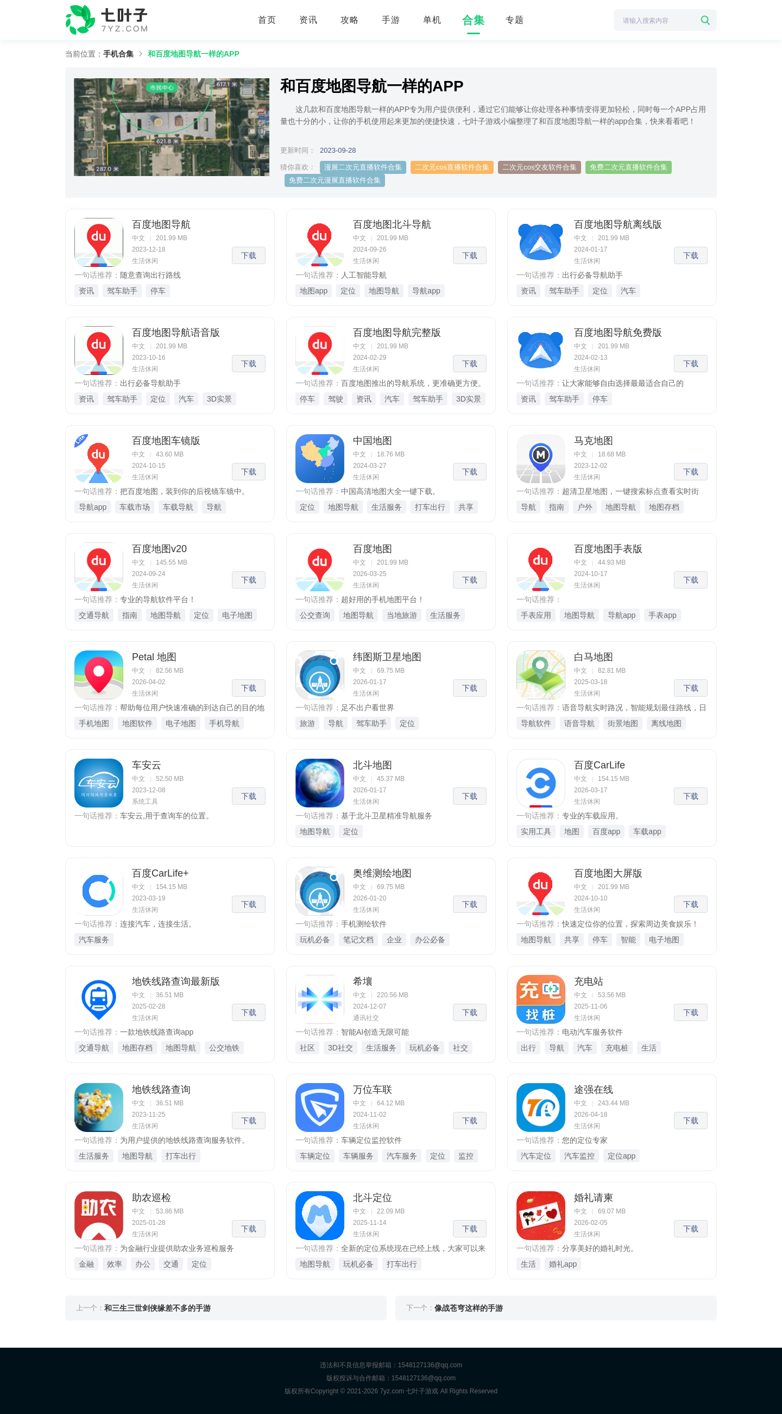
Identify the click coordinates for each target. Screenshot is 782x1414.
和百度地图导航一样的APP (193, 53)
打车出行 (430, 507)
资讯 (308, 19)
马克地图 (593, 440)
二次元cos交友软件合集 (539, 167)
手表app (662, 615)
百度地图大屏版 (608, 873)
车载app (647, 831)
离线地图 (666, 723)
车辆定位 (315, 1156)
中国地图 (372, 440)
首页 (267, 19)
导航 (214, 507)
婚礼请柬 (593, 1197)
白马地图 (593, 657)
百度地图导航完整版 (397, 332)
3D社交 (340, 1047)
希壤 (363, 981)
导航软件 (536, 723)
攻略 (349, 19)
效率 (114, 1264)
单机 (432, 19)
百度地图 (372, 548)
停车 (158, 290)
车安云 (146, 765)
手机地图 (94, 723)
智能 (628, 939)
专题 (515, 19)
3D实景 (219, 399)
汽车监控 (579, 1156)
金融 (86, 1264)
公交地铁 (224, 1047)
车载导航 (178, 507)
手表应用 (536, 615)
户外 (584, 507)
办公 (142, 1264)
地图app (313, 290)
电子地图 (237, 615)
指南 (556, 507)
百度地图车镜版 (166, 440)
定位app (621, 1156)
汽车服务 (94, 939)
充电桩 (617, 1047)
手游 (391, 19)
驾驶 (335, 399)
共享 (466, 507)
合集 (473, 20)
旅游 (307, 723)
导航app (426, 290)
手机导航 (224, 723)
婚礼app (563, 1264)
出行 (528, 1047)
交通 (171, 1264)
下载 (248, 255)
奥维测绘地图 (382, 873)
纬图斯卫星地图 (387, 657)
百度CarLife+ (160, 873)
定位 (348, 290)
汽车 (628, 290)
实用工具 (536, 831)
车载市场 (134, 507)
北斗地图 (372, 765)
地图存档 (664, 507)
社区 (307, 1047)
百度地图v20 (159, 548)
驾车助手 (122, 290)
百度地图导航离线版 (618, 224)
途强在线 (593, 1089)
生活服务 (386, 507)
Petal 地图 (154, 657)
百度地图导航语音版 (176, 332)
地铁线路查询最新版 (176, 981)
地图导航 (384, 290)
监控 (466, 1156)
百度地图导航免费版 (618, 332)
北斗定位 (372, 1197)
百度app (606, 831)
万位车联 (372, 1089)
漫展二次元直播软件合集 (363, 167)
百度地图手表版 (608, 548)
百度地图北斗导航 (392, 224)
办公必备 (430, 939)
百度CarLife (599, 765)
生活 (649, 1047)
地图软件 (137, 723)
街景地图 (623, 723)
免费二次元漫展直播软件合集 (335, 180)
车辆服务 (358, 1156)
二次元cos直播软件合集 (452, 167)
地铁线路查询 (161, 1089)
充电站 (588, 981)
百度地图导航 (161, 224)
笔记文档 (358, 939)
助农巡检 (151, 1197)
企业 (394, 939)
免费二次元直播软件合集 (628, 167)
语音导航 (579, 723)
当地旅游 (402, 615)
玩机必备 (315, 939)
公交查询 (315, 615)
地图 (571, 831)
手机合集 (118, 53)
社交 (460, 1047)
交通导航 (94, 615)
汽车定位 (536, 1156)
